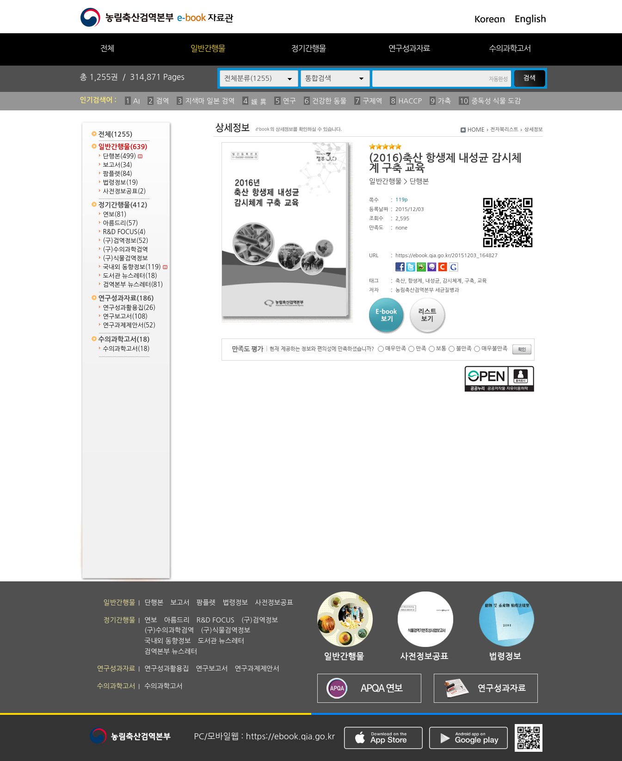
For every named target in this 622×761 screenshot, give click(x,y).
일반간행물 (208, 48)
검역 (162, 100)
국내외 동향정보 (135, 267)
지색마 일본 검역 (209, 100)
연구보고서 (125, 317)
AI (136, 100)
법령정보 (120, 183)
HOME (476, 130)
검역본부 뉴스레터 (133, 285)
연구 (289, 100)
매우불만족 (494, 348)
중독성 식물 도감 (496, 100)
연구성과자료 (409, 48)
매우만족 (395, 348)
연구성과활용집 (129, 308)
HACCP (410, 100)
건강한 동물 (329, 100)
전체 (107, 48)
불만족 (464, 348)
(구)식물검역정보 (125, 258)
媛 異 (258, 101)
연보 (115, 214)
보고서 (117, 165)
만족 (421, 348)
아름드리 (120, 223)
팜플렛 (117, 174)
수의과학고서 (510, 48)
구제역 (372, 100)
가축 (444, 100)
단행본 (122, 156)
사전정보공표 (124, 191)
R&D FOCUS (124, 232)
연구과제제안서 (129, 325)
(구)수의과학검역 (125, 250)
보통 (441, 348)
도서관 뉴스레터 (130, 276)
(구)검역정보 (125, 241)
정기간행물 (308, 48)
